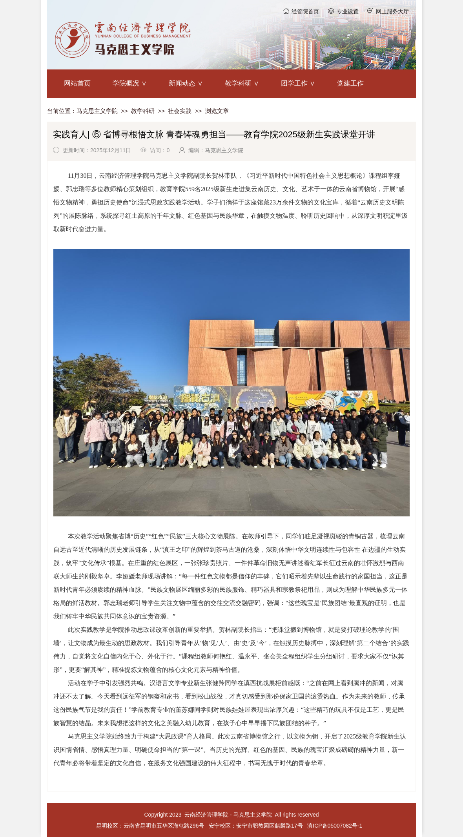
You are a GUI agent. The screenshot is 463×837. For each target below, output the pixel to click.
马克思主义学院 (97, 111)
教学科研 (238, 83)
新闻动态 (182, 83)
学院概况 (126, 83)
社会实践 (179, 111)
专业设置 (348, 11)
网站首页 (77, 83)
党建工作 (350, 83)
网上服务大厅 (392, 11)
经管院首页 (305, 11)
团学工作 (294, 83)
